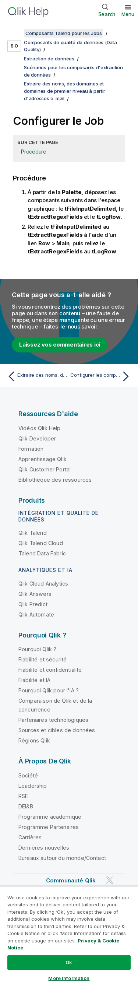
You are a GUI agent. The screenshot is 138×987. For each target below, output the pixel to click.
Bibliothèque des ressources (55, 480)
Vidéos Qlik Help (39, 428)
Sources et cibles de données (56, 730)
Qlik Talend (32, 533)
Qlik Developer (37, 438)
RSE (23, 796)
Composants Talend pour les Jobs (63, 33)
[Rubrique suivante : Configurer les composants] (101, 376)
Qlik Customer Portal (44, 469)
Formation (30, 449)
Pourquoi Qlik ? (37, 649)
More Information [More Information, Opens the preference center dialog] (68, 978)
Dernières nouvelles (43, 847)
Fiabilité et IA (34, 680)
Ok (69, 962)
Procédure (33, 151)
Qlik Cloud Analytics (43, 583)
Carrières (30, 837)
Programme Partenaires (48, 827)
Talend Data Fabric (42, 553)
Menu (127, 14)
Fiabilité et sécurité (42, 659)
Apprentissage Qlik (42, 459)
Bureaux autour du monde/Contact (62, 858)
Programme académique (49, 817)
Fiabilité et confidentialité (50, 670)
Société (28, 775)
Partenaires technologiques (53, 720)
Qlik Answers (35, 594)
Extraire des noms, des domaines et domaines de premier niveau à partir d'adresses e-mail (64, 91)
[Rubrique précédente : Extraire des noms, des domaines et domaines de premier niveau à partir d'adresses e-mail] (37, 376)
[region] (69, 936)
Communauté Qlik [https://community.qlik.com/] (71, 880)
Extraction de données (49, 59)
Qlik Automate (36, 614)
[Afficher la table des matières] (14, 33)
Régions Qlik (34, 740)
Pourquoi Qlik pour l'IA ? (48, 690)
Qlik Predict (32, 604)
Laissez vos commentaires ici (59, 344)
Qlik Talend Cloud (40, 543)
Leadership (32, 786)
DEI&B (25, 806)
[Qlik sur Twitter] (109, 880)
